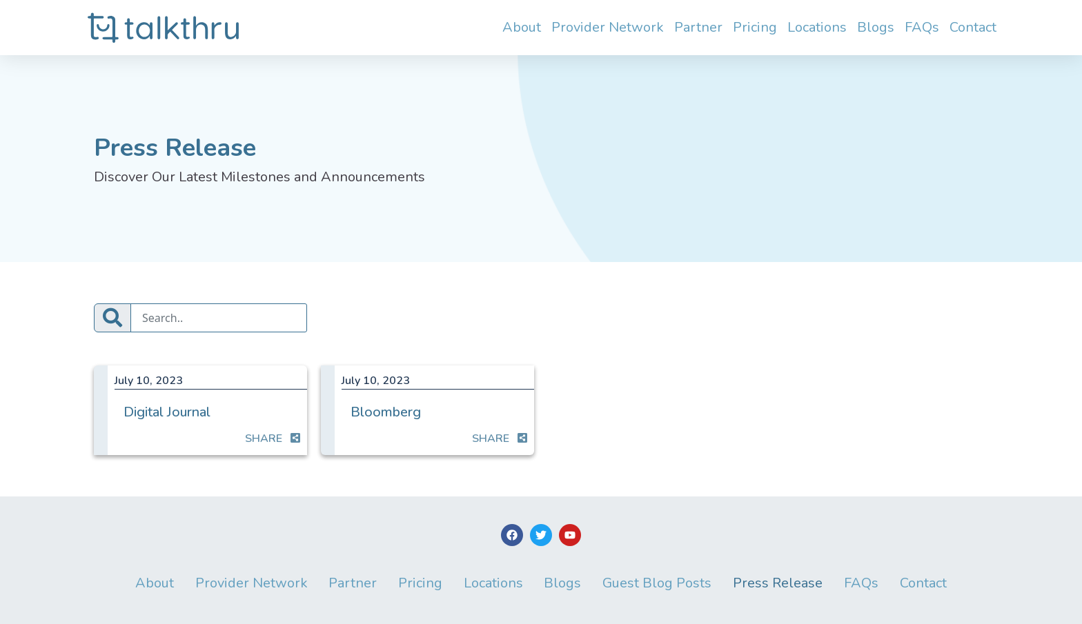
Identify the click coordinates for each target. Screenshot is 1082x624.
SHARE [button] (272, 438)
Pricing (755, 27)
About (521, 27)
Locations (817, 27)
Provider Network (607, 27)
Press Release (778, 583)
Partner (698, 27)
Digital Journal (167, 412)
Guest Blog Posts (657, 583)
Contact (973, 27)
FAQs (922, 27)
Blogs (875, 27)
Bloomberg (386, 412)
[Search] (218, 317)
